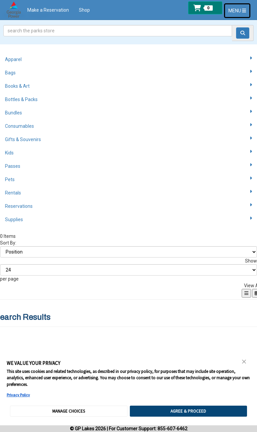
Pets (128, 179)
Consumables (128, 126)
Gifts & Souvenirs (128, 139)
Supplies (128, 219)
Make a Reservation (48, 10)
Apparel (128, 59)
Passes (128, 166)
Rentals (128, 192)
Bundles (128, 112)
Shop (84, 10)
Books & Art (128, 86)
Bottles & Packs (128, 99)
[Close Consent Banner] (244, 362)
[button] (205, 8)
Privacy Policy (18, 394)
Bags (128, 72)
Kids (128, 152)
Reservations (128, 206)
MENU (239, 10)
